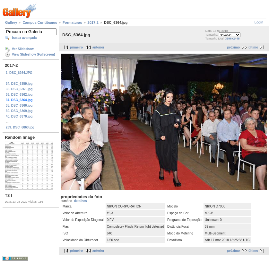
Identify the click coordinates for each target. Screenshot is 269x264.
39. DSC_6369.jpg (19, 111)
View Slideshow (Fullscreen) (33, 54)
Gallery (11, 22)
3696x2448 (232, 38)
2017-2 (93, 22)
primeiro (76, 47)
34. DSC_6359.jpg (19, 83)
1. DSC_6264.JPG (19, 73)
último (253, 47)
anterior (98, 47)
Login (259, 22)
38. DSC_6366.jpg (19, 105)
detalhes (80, 201)
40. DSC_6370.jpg (19, 116)
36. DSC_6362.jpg (19, 94)
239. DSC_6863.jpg (20, 127)
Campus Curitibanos (39, 22)
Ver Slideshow (23, 49)
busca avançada (24, 38)
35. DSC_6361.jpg (19, 89)
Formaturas (72, 22)
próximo (233, 47)
